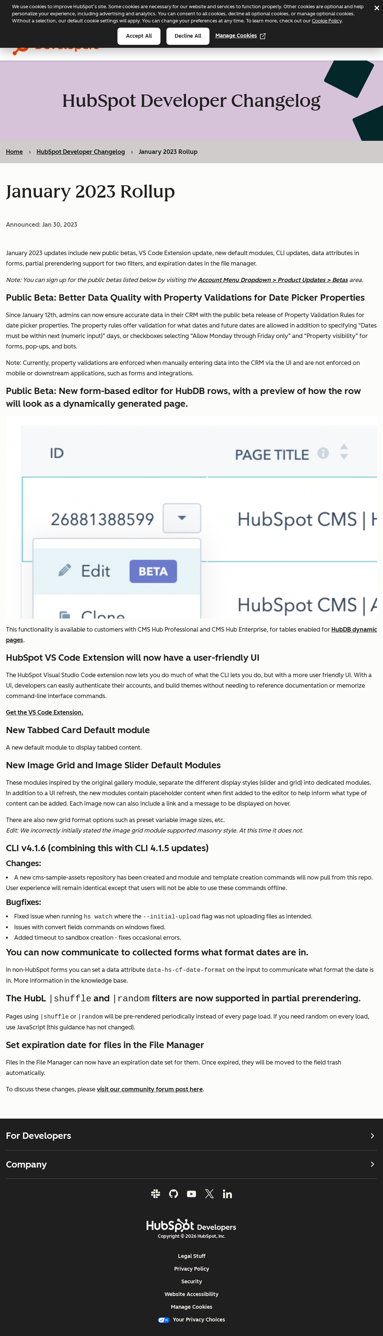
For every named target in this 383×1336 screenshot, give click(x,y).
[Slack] (156, 1194)
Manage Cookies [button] (191, 1307)
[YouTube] (191, 1194)
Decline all (188, 36)
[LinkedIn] (227, 1194)
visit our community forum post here (150, 1088)
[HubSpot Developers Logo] (191, 1225)
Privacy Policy (191, 1269)
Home (14, 151)
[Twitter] (209, 1194)
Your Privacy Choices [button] (191, 1320)
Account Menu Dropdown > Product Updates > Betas (273, 280)
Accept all (139, 36)
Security (191, 1281)
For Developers (191, 1135)
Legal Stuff (191, 1256)
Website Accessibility (191, 1294)
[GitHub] (174, 1194)
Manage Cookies (240, 35)
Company (191, 1164)
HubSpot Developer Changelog (81, 151)
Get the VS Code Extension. (44, 712)
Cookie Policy (326, 21)
